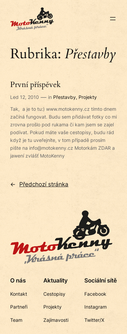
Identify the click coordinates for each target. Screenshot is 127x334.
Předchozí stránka (39, 184)
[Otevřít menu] (113, 19)
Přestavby (64, 97)
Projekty (88, 97)
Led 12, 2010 (24, 97)
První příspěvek (35, 84)
